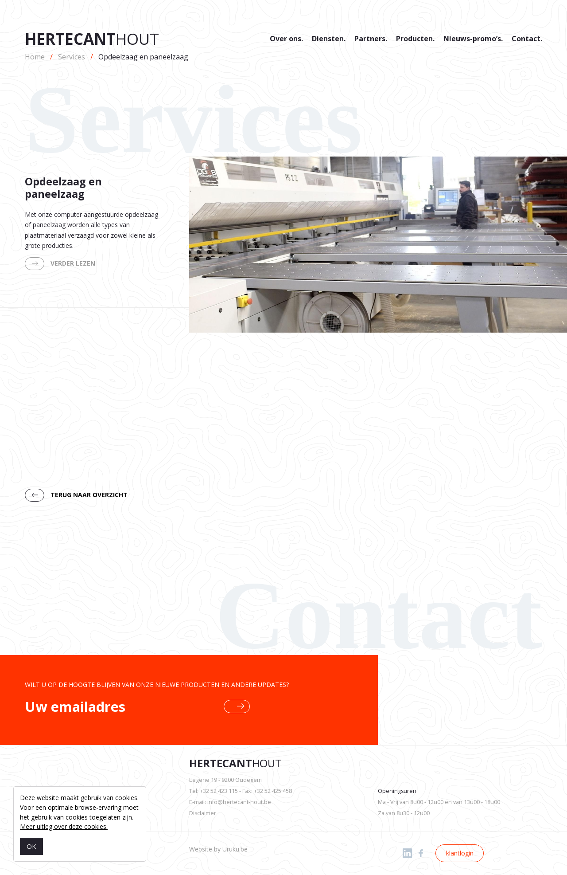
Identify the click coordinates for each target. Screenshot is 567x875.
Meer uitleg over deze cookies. (64, 826)
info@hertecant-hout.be (239, 802)
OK (31, 846)
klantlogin (460, 853)
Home (35, 57)
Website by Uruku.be (218, 849)
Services (71, 57)
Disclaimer (202, 813)
